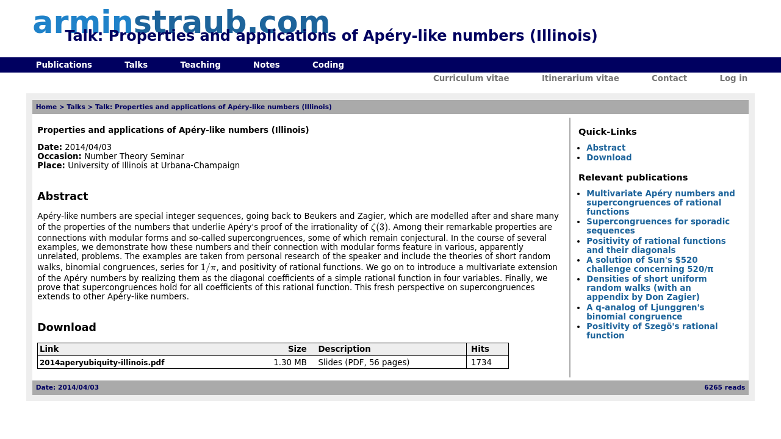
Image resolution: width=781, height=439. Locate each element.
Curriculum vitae (471, 78)
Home (46, 107)
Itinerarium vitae (580, 78)
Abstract (605, 147)
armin (181, 22)
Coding (328, 65)
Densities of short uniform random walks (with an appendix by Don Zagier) (646, 288)
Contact (669, 78)
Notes (266, 65)
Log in (733, 78)
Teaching (200, 65)
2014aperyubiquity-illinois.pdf (102, 363)
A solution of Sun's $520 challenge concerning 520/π (649, 264)
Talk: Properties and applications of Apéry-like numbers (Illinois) (213, 107)
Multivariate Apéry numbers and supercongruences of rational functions (660, 202)
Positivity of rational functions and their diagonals (655, 246)
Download (609, 157)
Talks (136, 65)
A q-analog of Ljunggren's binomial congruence (645, 312)
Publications (64, 65)
